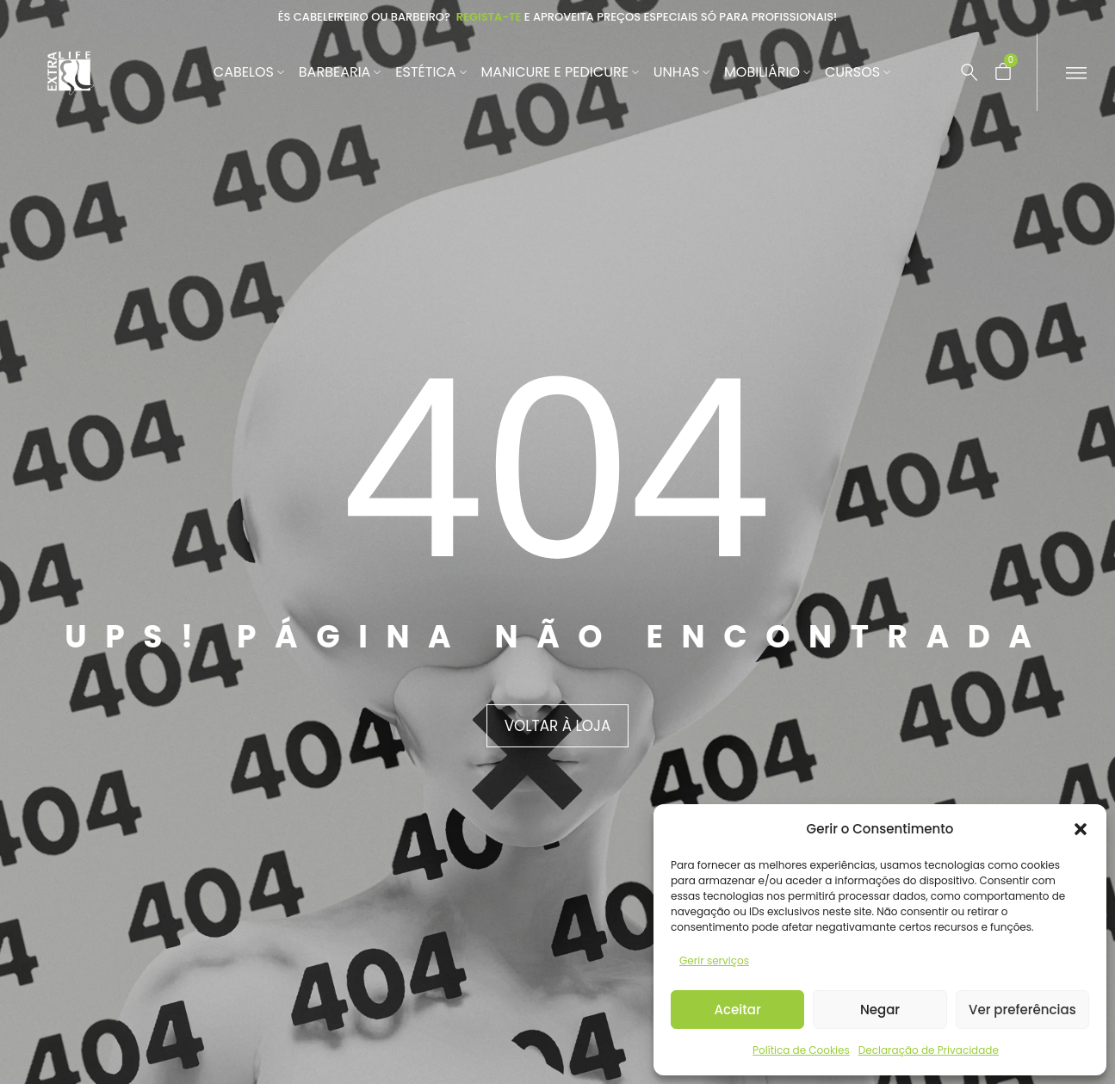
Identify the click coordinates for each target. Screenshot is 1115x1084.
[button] (1080, 829)
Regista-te (489, 17)
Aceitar (738, 1009)
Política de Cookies (801, 1050)
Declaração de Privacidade (928, 1050)
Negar (880, 1009)
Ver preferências (1022, 1009)
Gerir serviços (714, 960)
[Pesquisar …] (961, 72)
